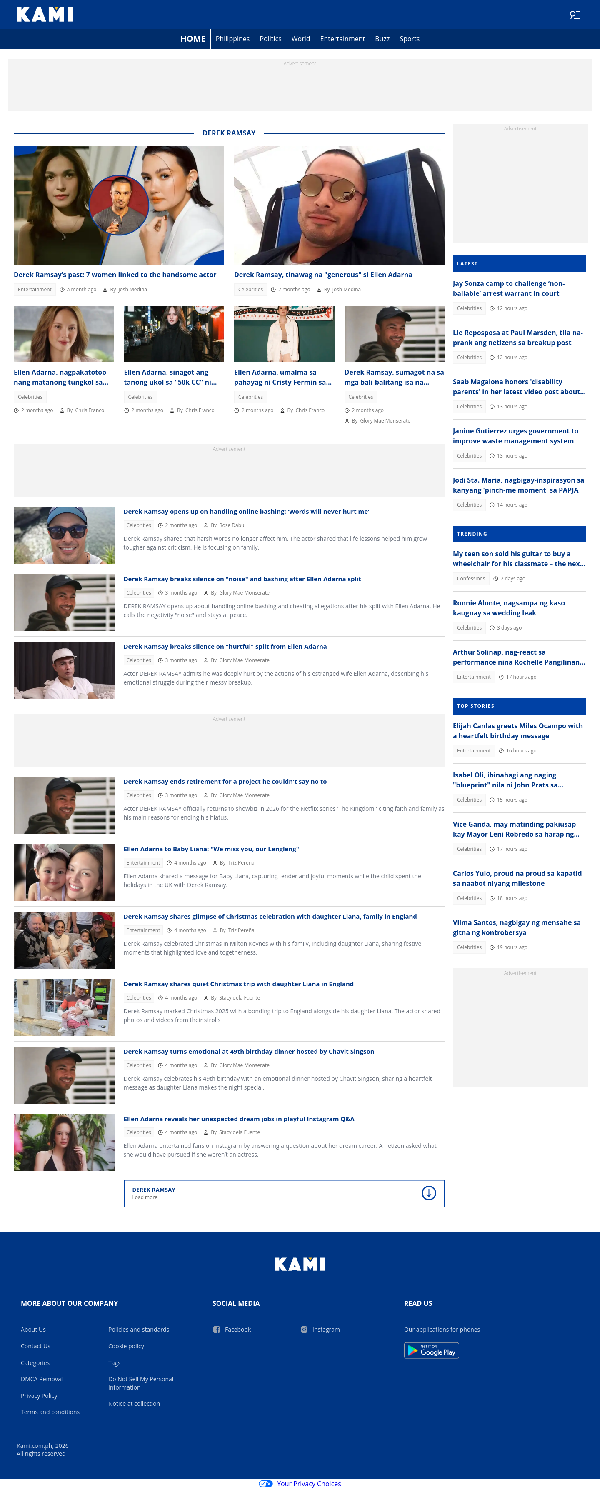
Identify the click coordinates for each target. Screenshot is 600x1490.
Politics (270, 40)
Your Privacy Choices (300, 1485)
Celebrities (250, 290)
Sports (410, 40)
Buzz (382, 40)
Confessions (471, 579)
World (301, 40)
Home (193, 39)
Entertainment (342, 40)
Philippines (233, 40)
